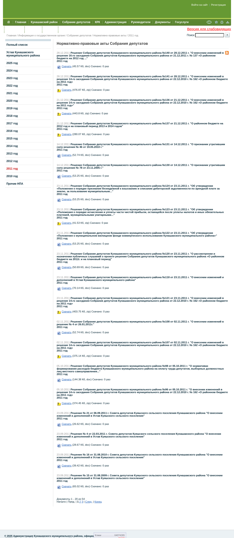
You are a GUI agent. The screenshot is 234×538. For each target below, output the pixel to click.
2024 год (12, 70)
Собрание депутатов (76, 22)
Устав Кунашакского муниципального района (23, 54)
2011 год (133, 35)
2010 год (12, 176)
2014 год (12, 146)
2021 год (12, 93)
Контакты (33, 29)
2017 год (12, 123)
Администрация (115, 22)
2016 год (12, 131)
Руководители (141, 22)
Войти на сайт (199, 4)
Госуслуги (182, 22)
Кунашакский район (44, 22)
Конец (98, 501)
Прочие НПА (14, 183)
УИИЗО (65, 29)
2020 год (12, 100)
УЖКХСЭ (50, 29)
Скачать (67, 66)
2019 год (12, 108)
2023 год (12, 78)
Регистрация (218, 4)
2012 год (12, 161)
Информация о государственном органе (41, 35)
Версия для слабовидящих (209, 29)
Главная (20, 22)
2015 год (12, 138)
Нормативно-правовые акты (109, 35)
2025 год (12, 63)
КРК (97, 22)
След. (88, 501)
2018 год (12, 115)
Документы (162, 22)
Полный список (17, 44)
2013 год (12, 153)
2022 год (12, 85)
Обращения (14, 29)
